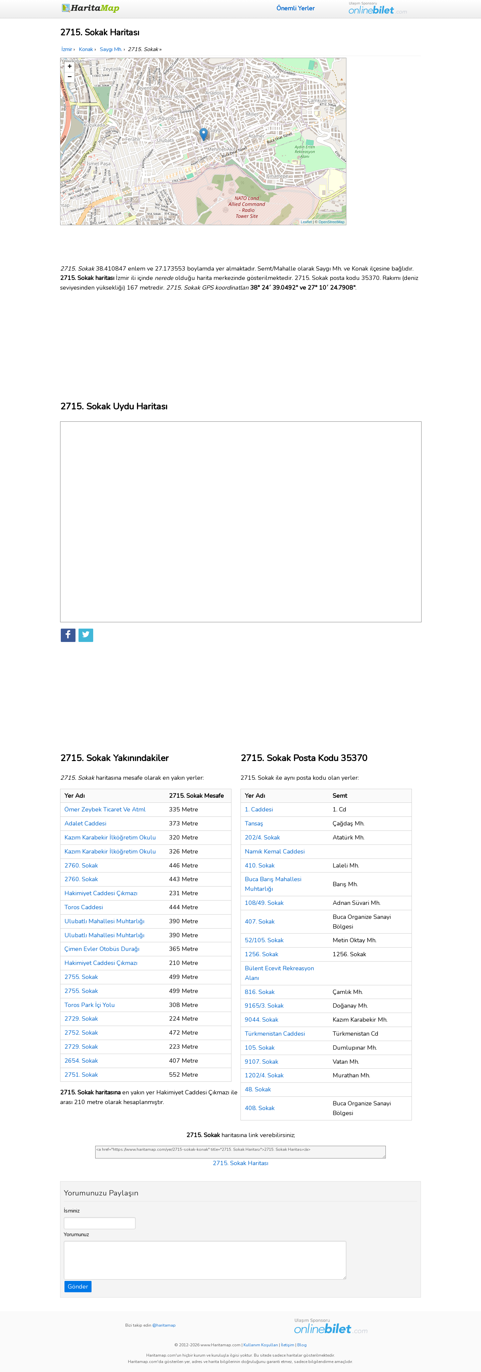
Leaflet (306, 222)
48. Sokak (258, 1089)
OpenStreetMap (332, 222)
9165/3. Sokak (264, 1006)
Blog (302, 1345)
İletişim (287, 1345)
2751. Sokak (81, 1075)
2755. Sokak (81, 977)
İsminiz (72, 1211)
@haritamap (164, 1325)
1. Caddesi (259, 809)
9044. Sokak (261, 1020)
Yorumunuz (76, 1234)
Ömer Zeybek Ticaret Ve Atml (105, 809)
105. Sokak (260, 1048)
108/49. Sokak (264, 903)
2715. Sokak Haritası (240, 1163)
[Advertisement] (385, 158)
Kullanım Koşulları (261, 1345)
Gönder (78, 1287)
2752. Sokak (81, 1033)
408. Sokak (260, 1108)
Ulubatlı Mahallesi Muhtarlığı (104, 921)
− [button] (69, 77)
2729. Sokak (81, 1019)
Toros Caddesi (83, 907)
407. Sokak (260, 922)
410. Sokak (260, 866)
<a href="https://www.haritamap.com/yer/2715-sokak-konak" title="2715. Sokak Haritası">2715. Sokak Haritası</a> (240, 1152)
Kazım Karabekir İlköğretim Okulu (110, 837)
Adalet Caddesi (85, 823)
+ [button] (69, 67)
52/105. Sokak (264, 940)
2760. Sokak (81, 866)
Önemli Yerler (296, 8)
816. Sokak (260, 992)
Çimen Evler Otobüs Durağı (101, 949)
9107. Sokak (261, 1062)
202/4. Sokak (262, 837)
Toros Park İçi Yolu (89, 1005)
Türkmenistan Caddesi (275, 1034)
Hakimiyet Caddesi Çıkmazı (100, 893)
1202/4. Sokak (264, 1075)
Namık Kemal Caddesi (275, 851)
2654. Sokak (81, 1061)
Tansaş (254, 823)
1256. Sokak (261, 954)
